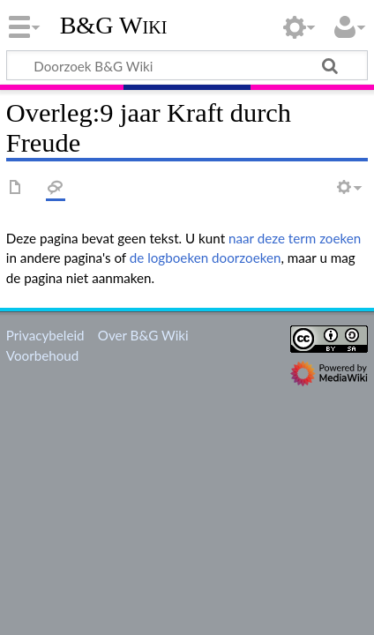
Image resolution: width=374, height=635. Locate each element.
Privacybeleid (45, 335)
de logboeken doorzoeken (205, 257)
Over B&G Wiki (143, 335)
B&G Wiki (114, 25)
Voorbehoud (42, 355)
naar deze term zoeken (294, 238)
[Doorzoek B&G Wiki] (187, 65)
